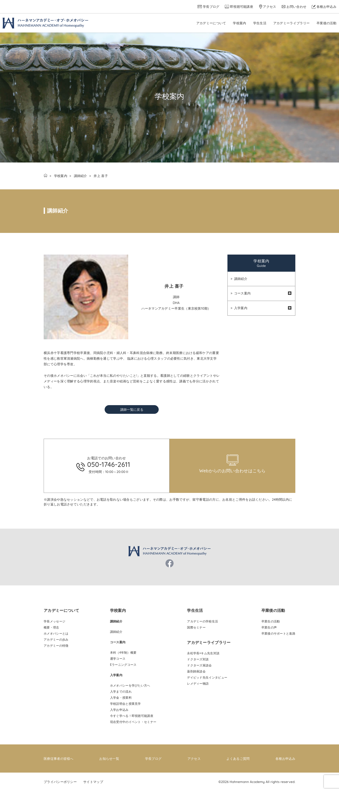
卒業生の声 (269, 627)
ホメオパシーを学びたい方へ (130, 685)
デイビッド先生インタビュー (207, 677)
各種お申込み (326, 7)
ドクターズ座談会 (199, 665)
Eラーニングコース (123, 665)
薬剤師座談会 (196, 671)
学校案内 (239, 23)
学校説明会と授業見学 (125, 704)
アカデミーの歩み (56, 640)
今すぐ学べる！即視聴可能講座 (131, 716)
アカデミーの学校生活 (202, 621)
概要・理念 (51, 627)
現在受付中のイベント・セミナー (133, 722)
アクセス (269, 7)
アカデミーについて (211, 23)
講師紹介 (80, 176)
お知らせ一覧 (109, 759)
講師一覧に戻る (131, 410)
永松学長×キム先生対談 (203, 653)
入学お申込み (119, 710)
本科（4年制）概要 (123, 653)
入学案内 (240, 309)
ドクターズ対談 (198, 659)
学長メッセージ (54, 621)
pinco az (79, 437)
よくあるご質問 (237, 759)
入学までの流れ (121, 692)
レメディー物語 (198, 683)
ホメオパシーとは (56, 633)
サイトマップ (93, 782)
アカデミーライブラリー (291, 23)
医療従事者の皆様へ (59, 759)
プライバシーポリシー (60, 782)
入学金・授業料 (121, 698)
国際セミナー (196, 627)
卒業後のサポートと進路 (278, 633)
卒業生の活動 (270, 621)
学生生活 (259, 23)
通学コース (118, 659)
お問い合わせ (296, 7)
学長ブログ (211, 7)
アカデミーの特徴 (56, 646)
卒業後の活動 (326, 23)
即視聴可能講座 (241, 7)
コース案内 (242, 294)
